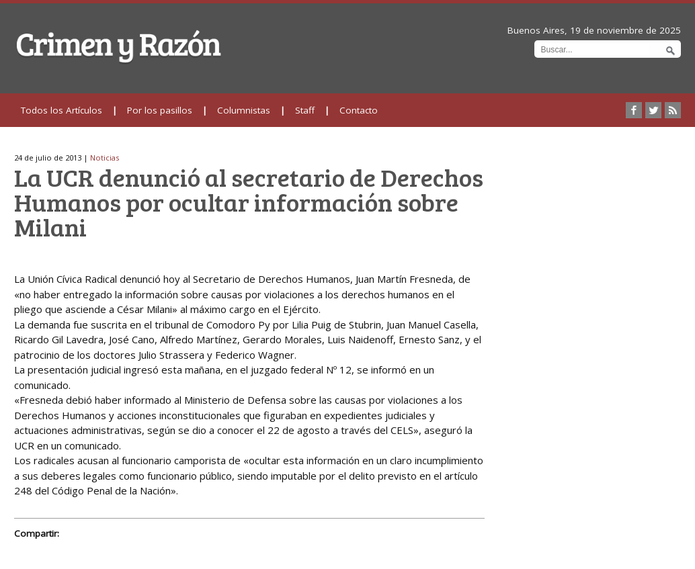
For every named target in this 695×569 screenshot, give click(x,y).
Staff (305, 110)
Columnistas (243, 110)
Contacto (358, 110)
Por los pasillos (159, 110)
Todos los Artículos (61, 110)
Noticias (104, 157)
